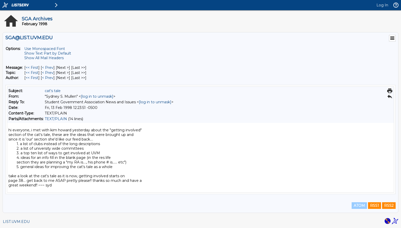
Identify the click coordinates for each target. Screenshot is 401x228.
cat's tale (53, 90)
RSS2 (389, 205)
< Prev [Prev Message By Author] (47, 77)
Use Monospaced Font (44, 48)
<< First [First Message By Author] (32, 77)
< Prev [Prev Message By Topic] (47, 72)
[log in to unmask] (97, 96)
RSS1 (374, 205)
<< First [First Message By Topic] (32, 72)
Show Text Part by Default (47, 53)
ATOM (359, 205)
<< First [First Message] (32, 67)
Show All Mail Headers (44, 58)
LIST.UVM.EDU (16, 221)
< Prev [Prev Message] (47, 67)
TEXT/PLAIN (56, 119)
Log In (382, 5)
